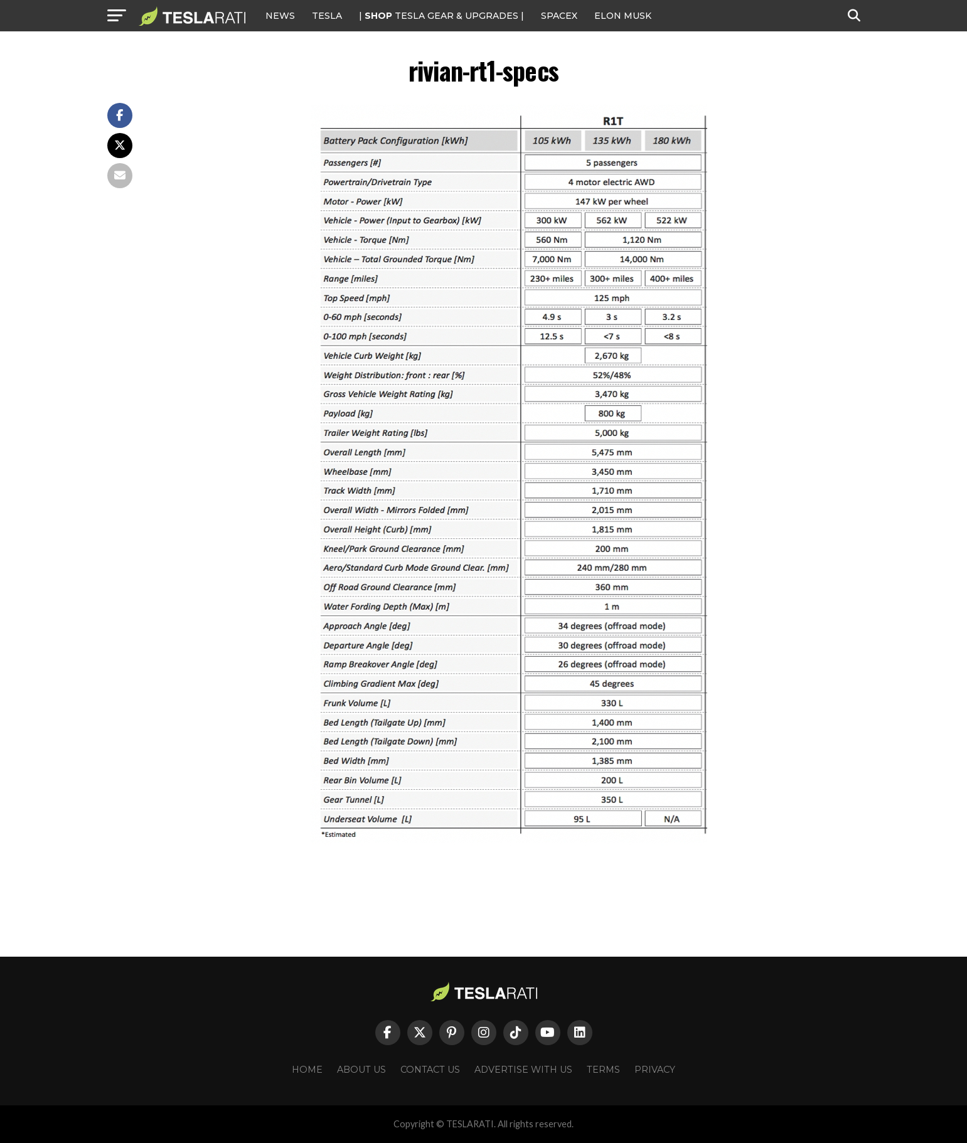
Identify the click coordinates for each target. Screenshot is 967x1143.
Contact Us (430, 1069)
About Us (361, 1069)
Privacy (654, 1069)
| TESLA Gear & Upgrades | (441, 15)
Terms (603, 1069)
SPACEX (559, 15)
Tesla (327, 15)
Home (307, 1069)
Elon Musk (622, 15)
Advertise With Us (523, 1069)
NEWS (280, 15)
